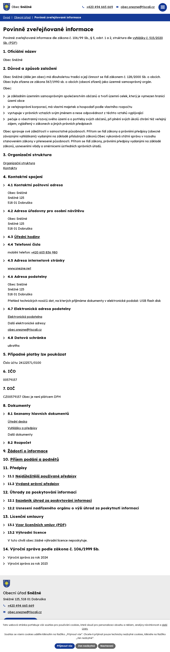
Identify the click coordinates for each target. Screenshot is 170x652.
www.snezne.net (19, 268)
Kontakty (10, 168)
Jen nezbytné (86, 645)
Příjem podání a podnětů (34, 459)
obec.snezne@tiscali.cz (138, 7)
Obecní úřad (22, 17)
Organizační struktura (19, 163)
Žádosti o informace (28, 450)
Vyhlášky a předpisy (22, 428)
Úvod (6, 17)
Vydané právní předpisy (37, 483)
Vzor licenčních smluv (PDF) (41, 524)
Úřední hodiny (27, 236)
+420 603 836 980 (44, 252)
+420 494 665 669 (100, 7)
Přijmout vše (64, 645)
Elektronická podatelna (25, 317)
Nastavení (106, 645)
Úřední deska (17, 422)
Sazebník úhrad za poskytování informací (54, 500)
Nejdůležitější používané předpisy (45, 476)
